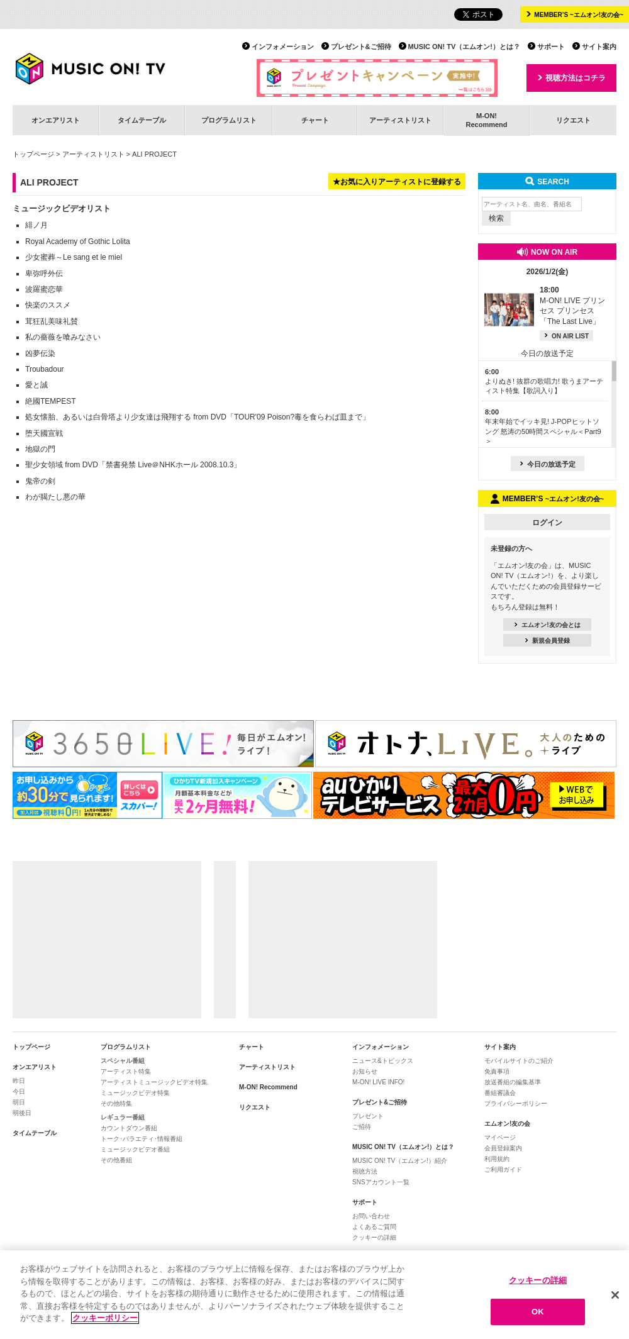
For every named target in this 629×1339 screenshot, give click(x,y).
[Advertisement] (107, 939)
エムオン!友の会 (507, 1123)
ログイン (547, 522)
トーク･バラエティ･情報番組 (141, 1138)
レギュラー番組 (123, 1117)
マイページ (500, 1137)
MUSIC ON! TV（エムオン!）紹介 (399, 1160)
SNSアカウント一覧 (380, 1182)
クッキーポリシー (105, 1320)
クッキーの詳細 (374, 1237)
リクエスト (573, 120)
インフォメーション (283, 46)
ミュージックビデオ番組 (135, 1149)
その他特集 (116, 1103)
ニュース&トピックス (382, 1060)
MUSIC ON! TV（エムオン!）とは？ (464, 46)
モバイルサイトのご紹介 (519, 1060)
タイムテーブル (142, 120)
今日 (19, 1091)
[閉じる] (615, 1297)
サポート (551, 46)
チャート (315, 120)
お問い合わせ (371, 1216)
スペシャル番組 (123, 1060)
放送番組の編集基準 (512, 1082)
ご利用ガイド (503, 1169)
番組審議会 (500, 1092)
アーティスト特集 (126, 1071)
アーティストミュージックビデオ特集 (154, 1082)
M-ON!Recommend (486, 120)
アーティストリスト (400, 120)
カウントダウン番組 (129, 1128)
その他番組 (116, 1160)
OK (538, 1314)
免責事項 (496, 1071)
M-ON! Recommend (268, 1087)
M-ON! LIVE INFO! (378, 1082)
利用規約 (496, 1158)
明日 (19, 1102)
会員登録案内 (503, 1148)
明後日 (22, 1112)
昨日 (19, 1080)
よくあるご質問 (374, 1226)
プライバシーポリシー (515, 1103)
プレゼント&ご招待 (361, 46)
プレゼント (368, 1116)
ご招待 (361, 1126)
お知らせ (364, 1071)
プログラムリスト (229, 120)
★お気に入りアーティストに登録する (397, 181)
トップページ (33, 154)
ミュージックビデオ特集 (135, 1092)
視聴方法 (364, 1171)
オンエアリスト (55, 120)
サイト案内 (599, 46)
